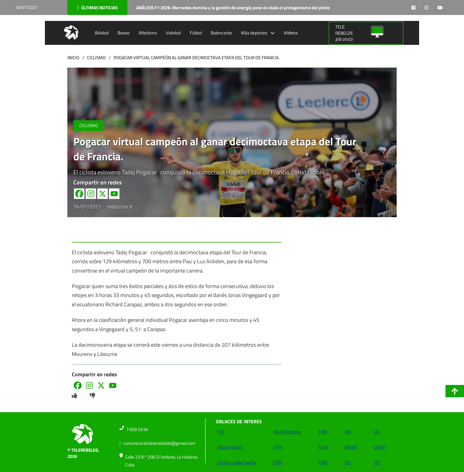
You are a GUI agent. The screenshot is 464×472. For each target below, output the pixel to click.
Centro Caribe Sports (236, 462)
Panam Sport (229, 447)
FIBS (277, 462)
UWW (379, 447)
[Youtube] (114, 193)
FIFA (277, 447)
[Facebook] (79, 193)
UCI (348, 462)
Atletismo (148, 32)
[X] (102, 193)
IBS (348, 431)
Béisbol (102, 32)
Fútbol (196, 32)
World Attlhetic (287, 431)
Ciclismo (96, 57)
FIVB (323, 447)
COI (220, 431)
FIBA (323, 462)
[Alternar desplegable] (272, 33)
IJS (376, 431)
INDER (351, 447)
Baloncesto (221, 32)
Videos (291, 33)
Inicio (73, 57)
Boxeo (124, 32)
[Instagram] (91, 193)
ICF (377, 462)
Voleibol (173, 32)
